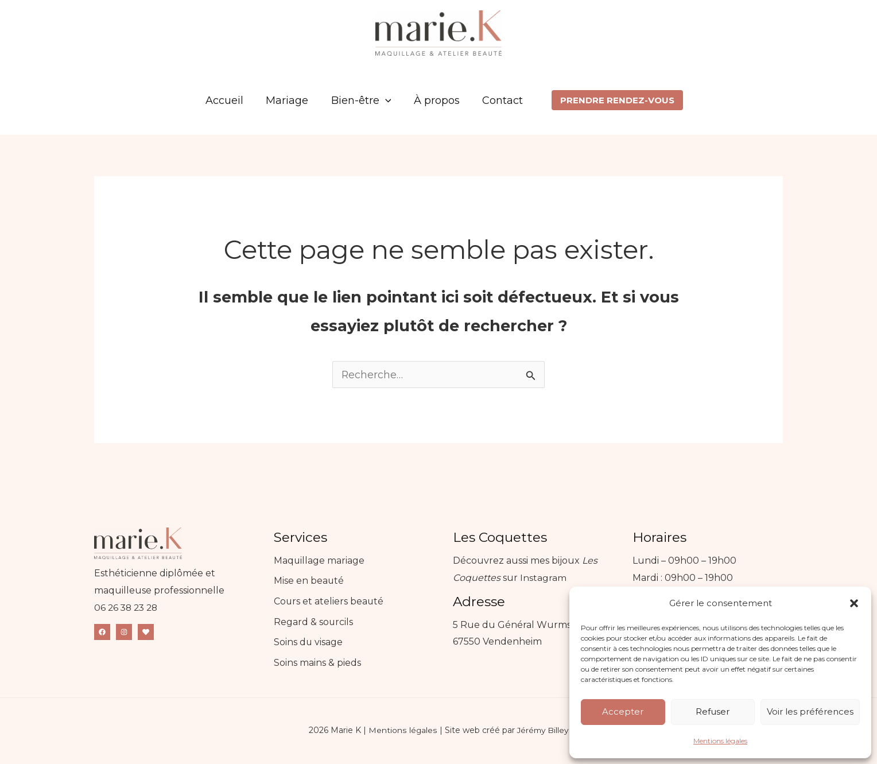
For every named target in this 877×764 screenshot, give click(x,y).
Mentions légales (720, 740)
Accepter (622, 711)
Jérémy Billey (542, 731)
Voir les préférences (810, 711)
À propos (434, 100)
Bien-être (361, 100)
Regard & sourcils (314, 622)
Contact (498, 100)
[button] (854, 603)
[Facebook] (102, 633)
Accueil (228, 100)
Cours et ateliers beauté (329, 601)
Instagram (543, 578)
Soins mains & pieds (317, 663)
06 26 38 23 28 (127, 608)
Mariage (289, 100)
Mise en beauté (309, 581)
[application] (385, 100)
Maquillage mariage (319, 561)
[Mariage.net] (146, 633)
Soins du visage (308, 643)
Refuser (712, 711)
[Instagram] (124, 633)
